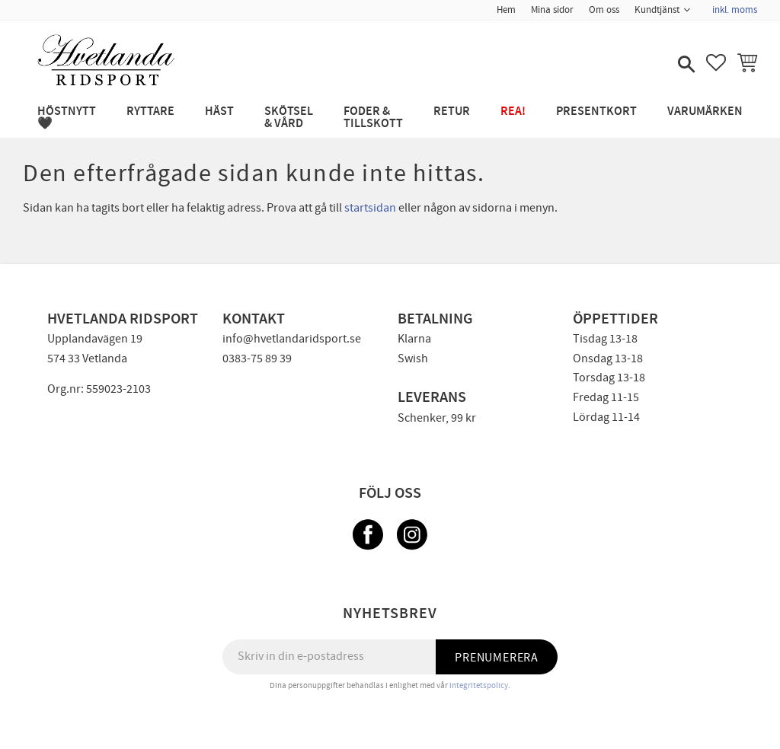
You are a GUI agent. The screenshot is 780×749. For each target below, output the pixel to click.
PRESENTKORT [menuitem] (596, 112)
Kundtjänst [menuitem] (657, 10)
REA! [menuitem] (513, 112)
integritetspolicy (478, 685)
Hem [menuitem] (506, 10)
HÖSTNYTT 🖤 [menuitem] (66, 118)
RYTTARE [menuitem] (150, 112)
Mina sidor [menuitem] (552, 10)
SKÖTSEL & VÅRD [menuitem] (288, 118)
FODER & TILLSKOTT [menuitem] (373, 118)
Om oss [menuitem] (604, 10)
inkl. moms (734, 10)
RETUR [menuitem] (451, 112)
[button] (685, 65)
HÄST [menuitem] (219, 112)
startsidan (370, 207)
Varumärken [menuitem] (705, 112)
